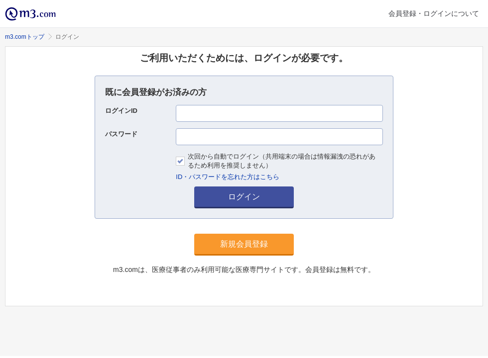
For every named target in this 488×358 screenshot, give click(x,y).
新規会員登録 (244, 244)
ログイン (244, 196)
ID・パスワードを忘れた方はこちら (227, 176)
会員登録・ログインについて (433, 13)
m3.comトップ (24, 36)
